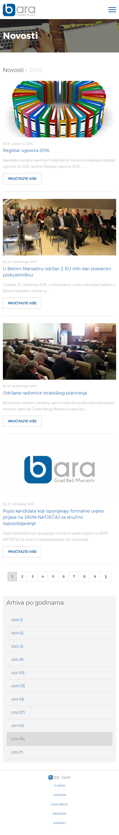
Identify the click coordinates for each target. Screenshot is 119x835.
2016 (14, 739)
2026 (15, 620)
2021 (14, 673)
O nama (59, 785)
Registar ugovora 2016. (26, 150)
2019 (14, 699)
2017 (14, 726)
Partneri (59, 813)
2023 (15, 646)
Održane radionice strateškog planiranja (45, 393)
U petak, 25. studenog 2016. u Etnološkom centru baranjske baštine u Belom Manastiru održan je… (59, 288)
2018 (14, 712)
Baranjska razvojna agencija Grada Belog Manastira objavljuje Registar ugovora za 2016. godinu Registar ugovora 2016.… (59, 163)
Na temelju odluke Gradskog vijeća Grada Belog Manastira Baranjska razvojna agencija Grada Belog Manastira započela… (58, 406)
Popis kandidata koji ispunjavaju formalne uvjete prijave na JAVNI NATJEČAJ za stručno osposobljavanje (53, 517)
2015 (14, 752)
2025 (15, 633)
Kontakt (59, 823)
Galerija (59, 795)
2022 (14, 659)
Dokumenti (59, 804)
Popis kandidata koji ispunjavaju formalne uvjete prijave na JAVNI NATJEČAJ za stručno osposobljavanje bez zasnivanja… (55, 536)
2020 (15, 686)
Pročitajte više (22, 178)
